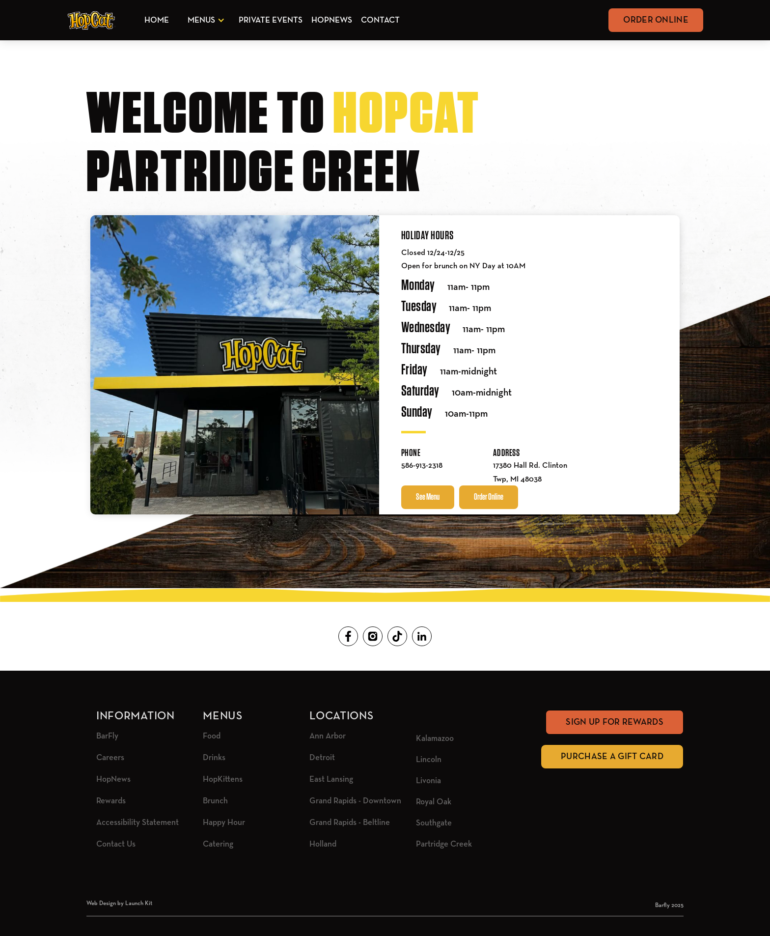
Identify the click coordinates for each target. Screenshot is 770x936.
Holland (322, 844)
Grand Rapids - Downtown (355, 801)
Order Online (655, 20)
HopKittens (223, 779)
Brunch (215, 801)
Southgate (434, 823)
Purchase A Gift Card (612, 756)
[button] (204, 20)
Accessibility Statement (137, 823)
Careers (110, 758)
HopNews (331, 20)
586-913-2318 (421, 466)
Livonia (428, 781)
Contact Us (116, 844)
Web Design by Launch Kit (119, 904)
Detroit (322, 758)
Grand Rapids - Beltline (349, 823)
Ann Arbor (327, 736)
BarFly (107, 736)
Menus (201, 20)
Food (211, 736)
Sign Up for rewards (614, 722)
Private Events (270, 20)
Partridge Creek (444, 844)
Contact (380, 20)
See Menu (428, 497)
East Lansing (331, 779)
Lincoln (428, 760)
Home (156, 20)
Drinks (214, 758)
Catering (218, 844)
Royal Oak (433, 802)
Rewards (111, 801)
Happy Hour (224, 823)
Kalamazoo (435, 739)
